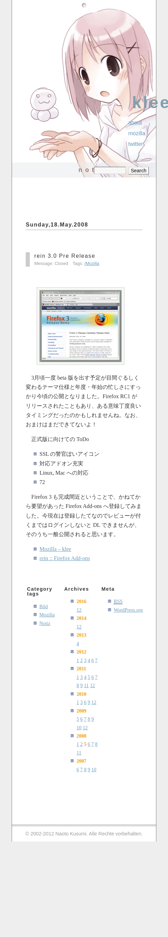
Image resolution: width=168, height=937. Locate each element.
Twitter (135, 144)
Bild (43, 606)
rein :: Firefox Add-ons (64, 558)
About (135, 123)
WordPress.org (128, 610)
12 (78, 610)
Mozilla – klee (55, 549)
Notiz (44, 623)
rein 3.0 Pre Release (64, 256)
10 (78, 727)
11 (86, 685)
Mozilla (92, 263)
